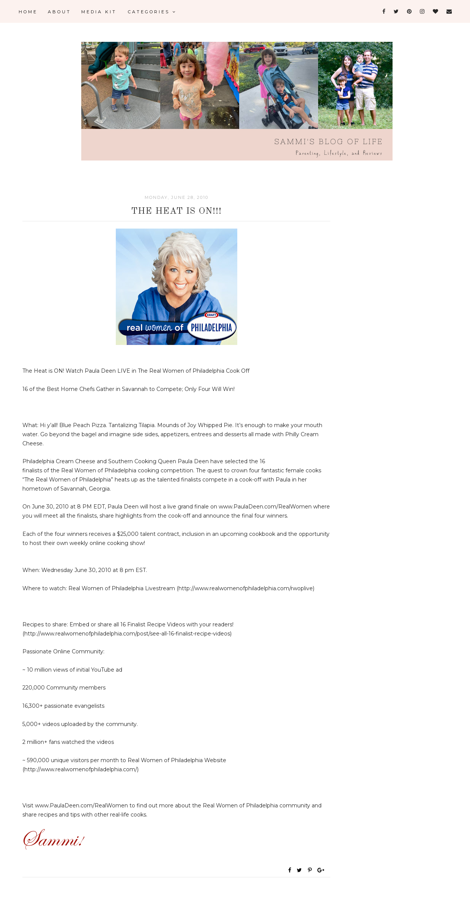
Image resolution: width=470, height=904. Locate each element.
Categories (152, 11)
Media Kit (99, 11)
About (59, 11)
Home (28, 11)
